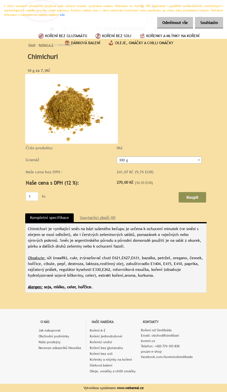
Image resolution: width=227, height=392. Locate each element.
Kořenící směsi (101, 342)
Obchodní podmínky (54, 336)
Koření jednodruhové (106, 336)
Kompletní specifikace (49, 217)
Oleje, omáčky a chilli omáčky (140, 43)
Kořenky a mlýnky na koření (168, 36)
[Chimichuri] (71, 76)
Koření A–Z (97, 330)
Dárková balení (81, 43)
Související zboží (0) (97, 217)
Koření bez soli (112, 36)
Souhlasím (208, 22)
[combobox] (159, 159)
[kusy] (32, 196)
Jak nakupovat (50, 330)
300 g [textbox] (123, 160)
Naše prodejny (50, 342)
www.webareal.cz (130, 388)
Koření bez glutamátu (62, 36)
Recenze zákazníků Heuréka (60, 348)
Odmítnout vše (173, 22)
